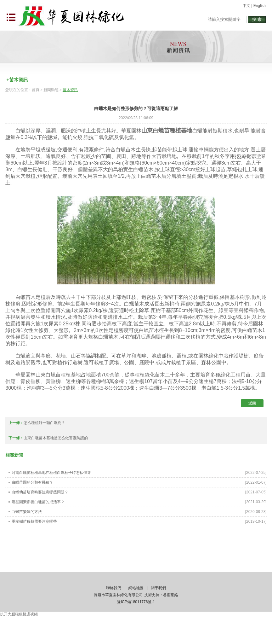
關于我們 (158, 588)
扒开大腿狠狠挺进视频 (19, 614)
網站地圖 (136, 588)
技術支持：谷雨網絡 (161, 595)
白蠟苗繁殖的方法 (27, 511)
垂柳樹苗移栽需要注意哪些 (34, 521)
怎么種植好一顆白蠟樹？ (44, 423)
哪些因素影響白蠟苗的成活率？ (38, 502)
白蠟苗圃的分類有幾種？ (32, 482)
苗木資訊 (70, 90)
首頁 (35, 90)
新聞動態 (51, 90)
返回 (252, 403)
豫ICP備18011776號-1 (136, 602)
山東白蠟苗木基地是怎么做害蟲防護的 (56, 438)
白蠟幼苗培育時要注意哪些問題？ (40, 492)
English (259, 5)
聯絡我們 (113, 588)
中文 (246, 5)
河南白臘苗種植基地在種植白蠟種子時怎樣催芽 (51, 472)
